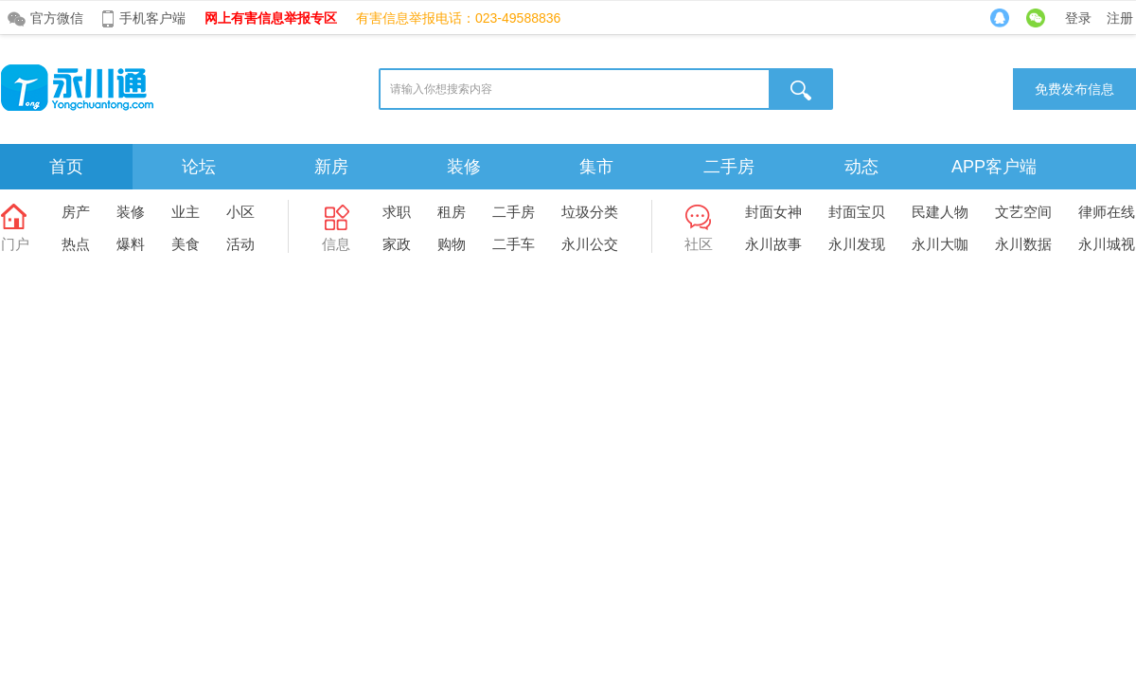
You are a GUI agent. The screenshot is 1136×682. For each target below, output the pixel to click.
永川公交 (589, 244)
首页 (66, 166)
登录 (1078, 18)
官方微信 (56, 18)
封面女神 (773, 212)
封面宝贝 (856, 212)
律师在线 (1106, 212)
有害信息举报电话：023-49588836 (458, 18)
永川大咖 (940, 244)
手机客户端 (152, 18)
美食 (185, 244)
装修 (464, 166)
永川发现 (856, 244)
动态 (861, 166)
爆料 (130, 244)
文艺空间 (1023, 212)
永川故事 (773, 244)
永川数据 (1023, 244)
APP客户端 (994, 166)
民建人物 (940, 212)
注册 (1120, 18)
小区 (240, 212)
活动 (240, 244)
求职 (396, 212)
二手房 (728, 166)
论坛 (199, 166)
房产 (76, 212)
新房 (331, 166)
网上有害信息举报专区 (270, 18)
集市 (596, 166)
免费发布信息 (1074, 89)
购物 (451, 244)
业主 (185, 212)
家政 (396, 244)
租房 (451, 212)
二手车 (513, 244)
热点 (76, 244)
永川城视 (1106, 244)
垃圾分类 (589, 212)
